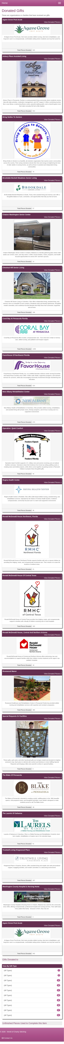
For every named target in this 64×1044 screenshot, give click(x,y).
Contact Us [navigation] (7, 1038)
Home (5, 3)
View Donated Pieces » (53, 22)
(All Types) (32, 970)
